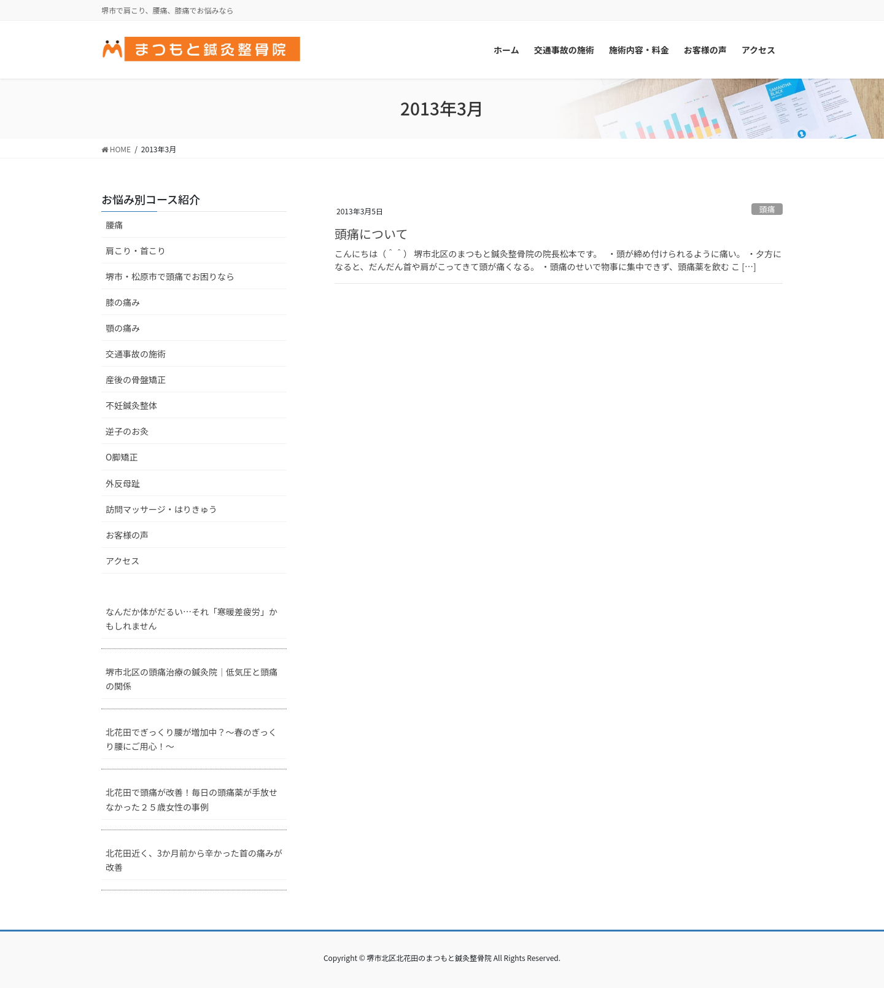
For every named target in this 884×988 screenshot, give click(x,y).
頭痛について (371, 234)
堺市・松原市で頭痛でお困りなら (170, 276)
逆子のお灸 (127, 431)
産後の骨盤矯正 (136, 379)
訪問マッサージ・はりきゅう (161, 509)
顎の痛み (123, 328)
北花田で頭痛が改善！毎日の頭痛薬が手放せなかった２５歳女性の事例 (191, 799)
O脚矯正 (122, 457)
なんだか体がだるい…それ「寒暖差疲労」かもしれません (191, 618)
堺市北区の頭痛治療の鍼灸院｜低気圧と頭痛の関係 (191, 679)
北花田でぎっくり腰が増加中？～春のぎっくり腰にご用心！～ (191, 739)
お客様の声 (127, 535)
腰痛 (114, 225)
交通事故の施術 (136, 354)
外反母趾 (123, 483)
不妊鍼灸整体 (131, 405)
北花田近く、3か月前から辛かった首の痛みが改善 (194, 860)
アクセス (122, 560)
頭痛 (767, 209)
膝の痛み (123, 302)
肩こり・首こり (136, 250)
